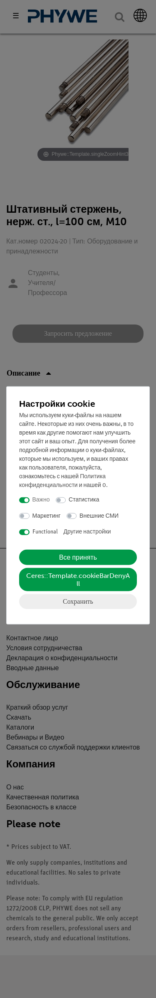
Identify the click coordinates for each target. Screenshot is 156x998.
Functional (45, 532)
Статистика (84, 500)
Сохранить (78, 601)
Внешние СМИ (99, 516)
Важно (41, 500)
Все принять (78, 557)
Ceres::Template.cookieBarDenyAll (78, 579)
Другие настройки (87, 532)
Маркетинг (46, 516)
